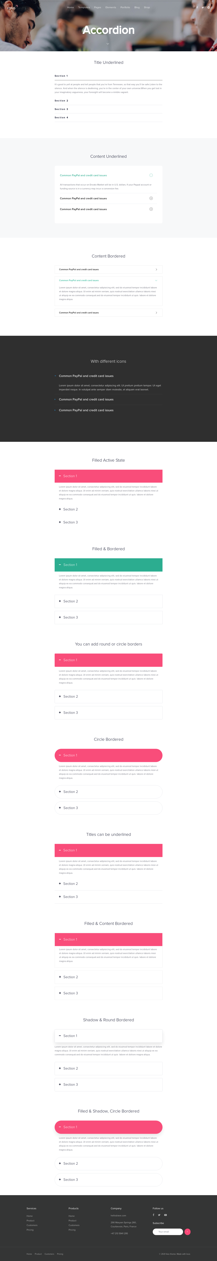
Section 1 (61, 76)
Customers (32, 1225)
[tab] (108, 76)
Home (30, 1216)
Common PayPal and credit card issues (106, 175)
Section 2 (61, 100)
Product (30, 1220)
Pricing (30, 1229)
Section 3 (61, 109)
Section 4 (61, 117)
